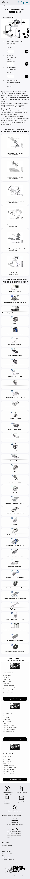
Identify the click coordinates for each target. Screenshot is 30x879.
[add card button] (26, 51)
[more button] (13, 51)
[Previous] (13, 6)
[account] (19, 2)
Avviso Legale (6, 858)
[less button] (8, 51)
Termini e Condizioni (7, 854)
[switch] (13, 17)
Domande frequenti (7, 845)
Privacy (4, 856)
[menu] (27, 2)
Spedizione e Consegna (8, 859)
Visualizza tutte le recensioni (15, 824)
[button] (15, 666)
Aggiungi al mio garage (15, 699)
